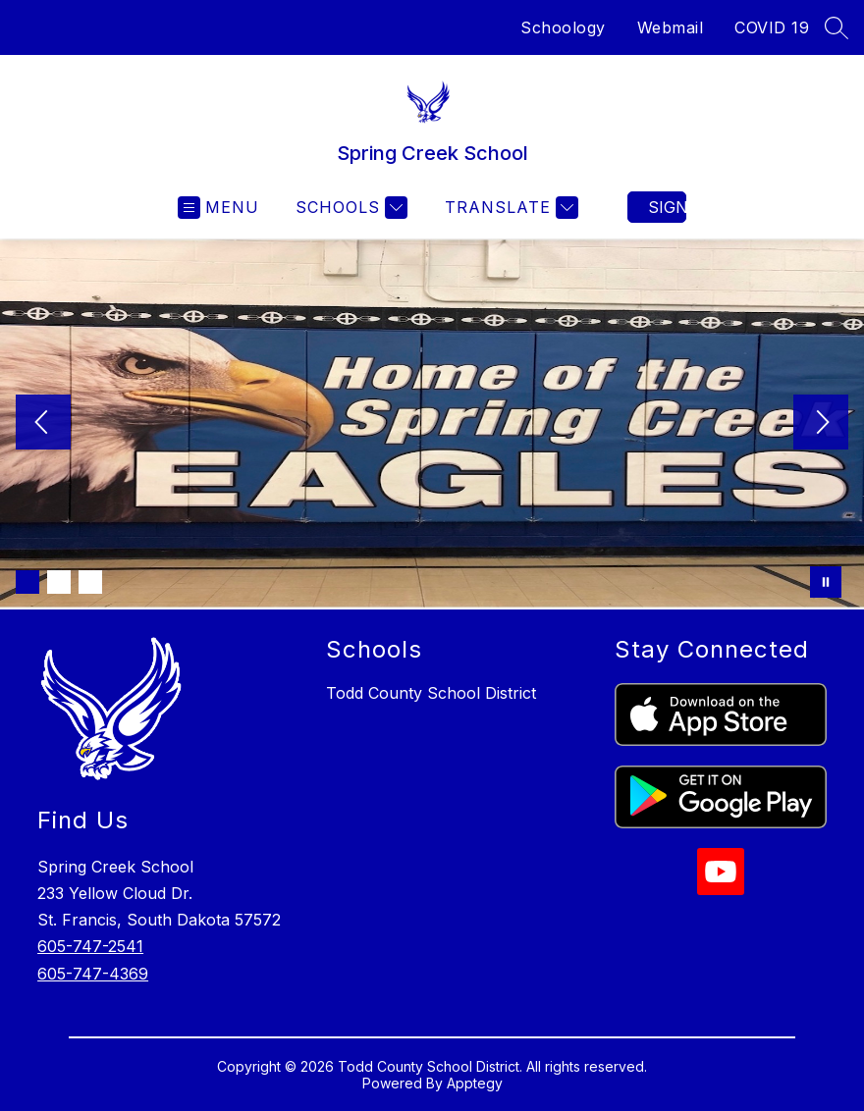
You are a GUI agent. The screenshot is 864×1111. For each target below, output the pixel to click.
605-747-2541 (90, 946)
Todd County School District (431, 693)
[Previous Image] (43, 424)
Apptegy (475, 1083)
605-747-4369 (92, 973)
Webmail (670, 27)
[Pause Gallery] (825, 582)
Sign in (667, 207)
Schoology (563, 27)
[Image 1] (27, 582)
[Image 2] (59, 582)
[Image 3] (90, 582)
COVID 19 (771, 27)
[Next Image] (820, 424)
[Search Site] (836, 27)
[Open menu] (218, 207)
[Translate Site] (509, 207)
